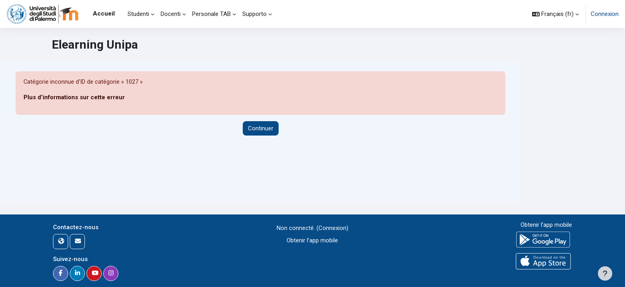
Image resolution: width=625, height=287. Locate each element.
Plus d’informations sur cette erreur (74, 97)
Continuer (260, 128)
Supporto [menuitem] (254, 14)
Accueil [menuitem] (104, 13)
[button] (555, 14)
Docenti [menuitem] (171, 14)
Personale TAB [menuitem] (211, 14)
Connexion (605, 14)
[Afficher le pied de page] (605, 273)
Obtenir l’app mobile (312, 240)
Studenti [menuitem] (138, 14)
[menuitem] (121, 14)
